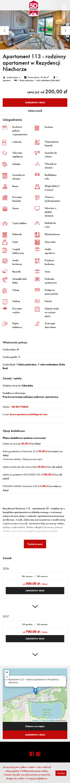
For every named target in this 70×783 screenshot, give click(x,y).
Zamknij (61, 773)
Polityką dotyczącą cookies (35, 770)
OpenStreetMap (49, 720)
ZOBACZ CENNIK (35, 110)
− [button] (7, 677)
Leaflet (35, 720)
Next (65, 30)
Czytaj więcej (35, 544)
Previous (4, 30)
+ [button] (7, 672)
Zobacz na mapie (35, 726)
